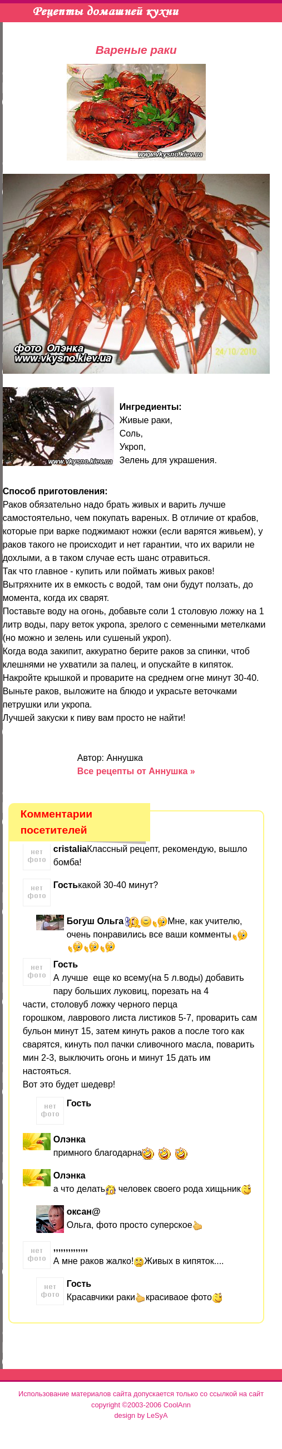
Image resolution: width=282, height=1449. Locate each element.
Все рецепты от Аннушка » (136, 771)
